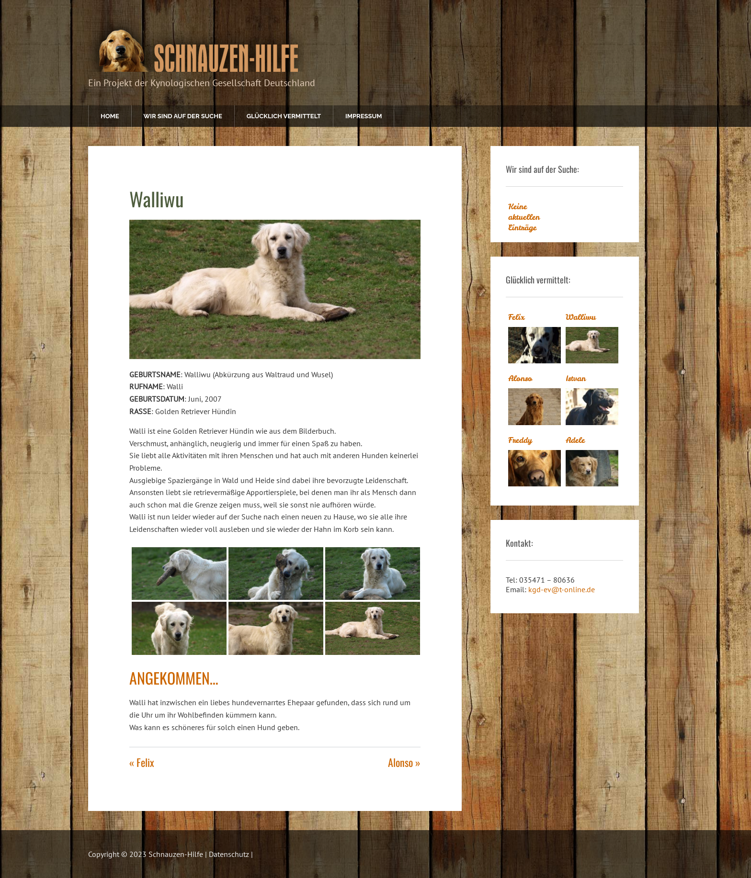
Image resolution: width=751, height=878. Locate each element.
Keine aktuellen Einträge (524, 217)
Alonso (520, 378)
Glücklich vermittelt (284, 116)
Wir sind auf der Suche (183, 116)
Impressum (363, 116)
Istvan (576, 378)
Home (110, 116)
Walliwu (581, 317)
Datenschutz (229, 854)
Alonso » (404, 762)
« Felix (141, 762)
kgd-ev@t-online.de (561, 589)
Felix (516, 317)
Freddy (520, 440)
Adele (575, 440)
